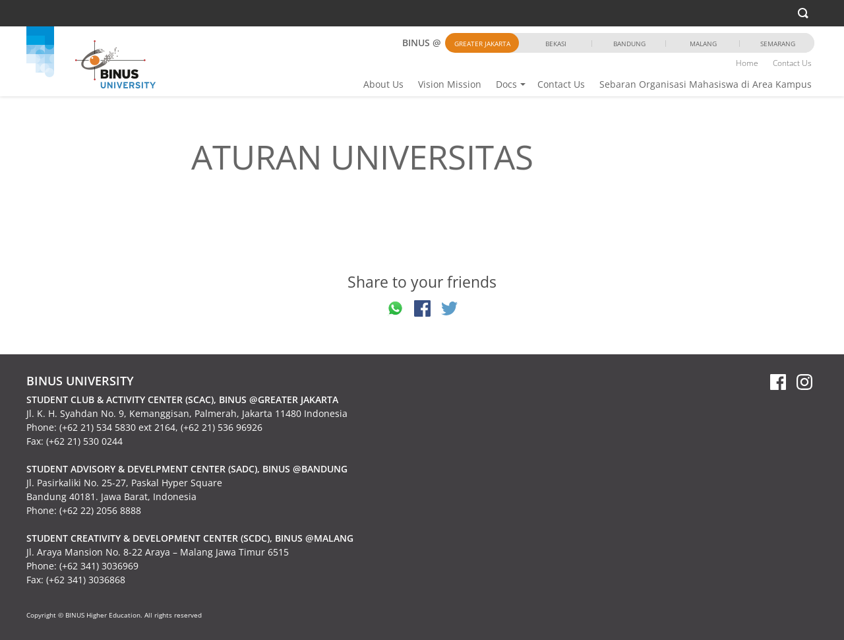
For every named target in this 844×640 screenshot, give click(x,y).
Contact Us (561, 84)
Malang (703, 43)
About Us (383, 84)
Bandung (629, 43)
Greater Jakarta (482, 43)
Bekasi (555, 43)
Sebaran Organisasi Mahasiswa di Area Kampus (705, 84)
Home (747, 63)
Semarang (777, 43)
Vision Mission (449, 84)
